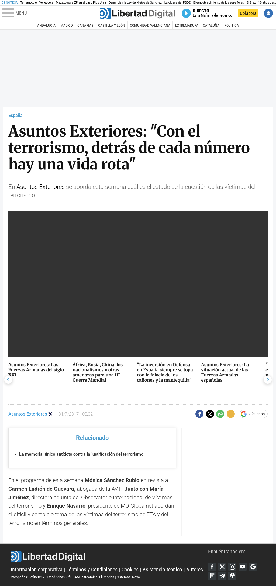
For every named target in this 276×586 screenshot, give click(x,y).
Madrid (66, 25)
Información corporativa (37, 570)
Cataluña (211, 25)
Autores (194, 570)
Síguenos (257, 414)
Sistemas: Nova (128, 577)
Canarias (85, 25)
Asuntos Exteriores (40, 186)
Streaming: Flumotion (98, 577)
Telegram (222, 576)
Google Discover (253, 567)
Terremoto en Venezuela (36, 2)
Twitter (222, 567)
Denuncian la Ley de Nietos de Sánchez (135, 2)
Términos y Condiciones (92, 570)
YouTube (243, 567)
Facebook (212, 567)
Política (231, 25)
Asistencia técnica (162, 570)
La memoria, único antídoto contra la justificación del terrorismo (81, 454)
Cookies (130, 570)
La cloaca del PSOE (177, 2)
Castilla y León (111, 25)
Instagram (232, 567)
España (15, 115)
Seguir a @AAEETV (50, 414)
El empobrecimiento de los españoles (218, 2)
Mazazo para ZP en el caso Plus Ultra (81, 2)
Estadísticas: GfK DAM (63, 577)
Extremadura (186, 25)
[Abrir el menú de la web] (50, 13)
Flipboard (212, 576)
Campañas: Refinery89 (27, 577)
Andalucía (46, 25)
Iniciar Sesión (268, 13)
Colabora (248, 13)
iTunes (232, 576)
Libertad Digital (109, 556)
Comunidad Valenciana (150, 25)
